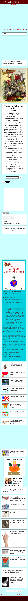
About (2, 597)
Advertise (12, 597)
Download (5, 221)
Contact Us (6, 597)
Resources (17, 597)
